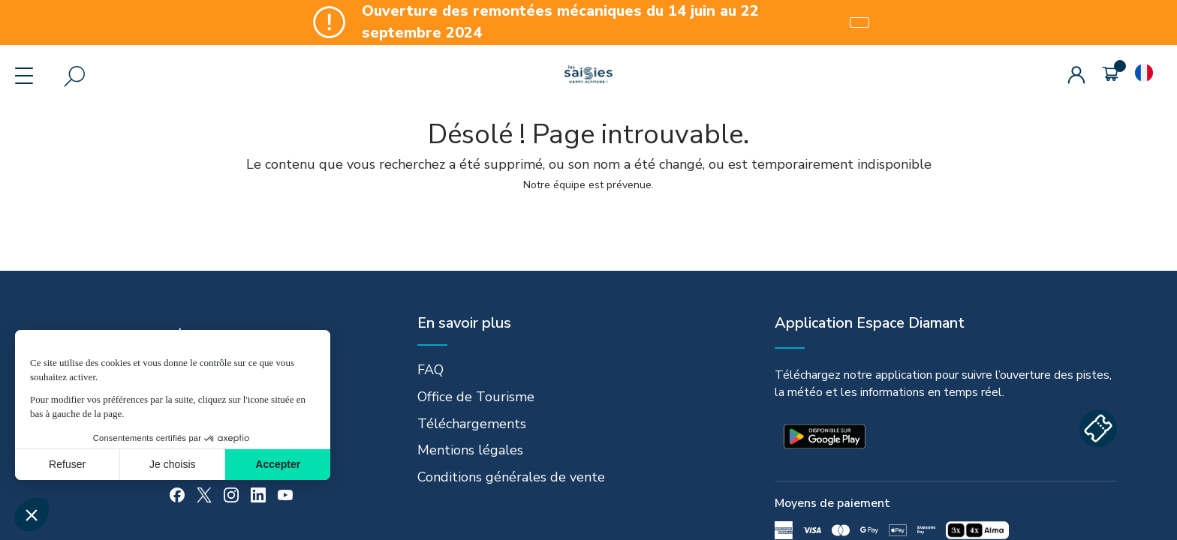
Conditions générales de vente (511, 477)
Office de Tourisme (475, 397)
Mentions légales (470, 450)
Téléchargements (471, 424)
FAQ (430, 370)
